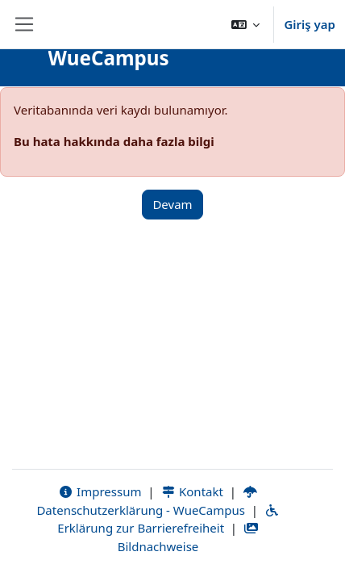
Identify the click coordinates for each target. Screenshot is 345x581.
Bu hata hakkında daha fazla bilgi (114, 141)
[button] (246, 24)
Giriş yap (309, 24)
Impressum (99, 491)
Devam (172, 204)
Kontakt (191, 491)
